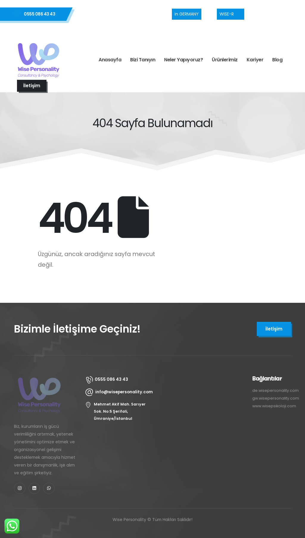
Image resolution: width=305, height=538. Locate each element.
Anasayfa (110, 59)
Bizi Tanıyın (142, 59)
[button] (186, 14)
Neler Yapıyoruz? (183, 59)
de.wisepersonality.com (275, 390)
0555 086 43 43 (39, 14)
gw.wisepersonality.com (275, 398)
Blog (277, 59)
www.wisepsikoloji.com (274, 405)
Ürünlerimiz (225, 59)
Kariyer (255, 59)
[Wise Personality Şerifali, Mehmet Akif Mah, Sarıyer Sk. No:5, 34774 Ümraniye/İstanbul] (200, 411)
